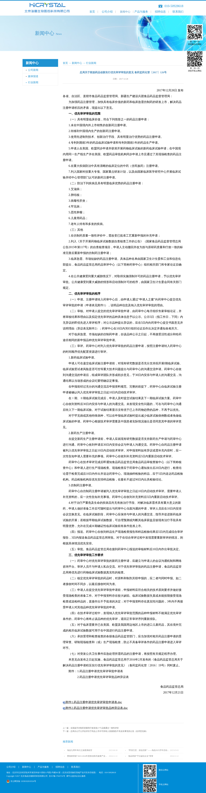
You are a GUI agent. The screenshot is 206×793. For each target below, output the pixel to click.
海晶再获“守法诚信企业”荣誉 (140, 756)
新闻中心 (77, 63)
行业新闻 (91, 63)
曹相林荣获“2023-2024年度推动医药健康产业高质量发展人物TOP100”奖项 (88, 756)
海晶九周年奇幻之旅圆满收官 (79, 750)
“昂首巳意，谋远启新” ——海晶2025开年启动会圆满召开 (149, 750)
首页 (92, 11)
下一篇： (105, 731)
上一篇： (91, 728)
